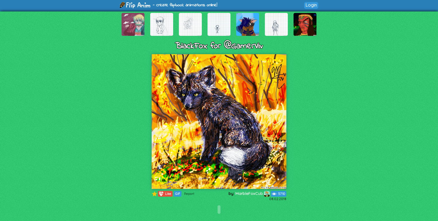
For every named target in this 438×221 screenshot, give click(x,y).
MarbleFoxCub (252, 193)
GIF (177, 194)
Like (164, 194)
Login (311, 5)
